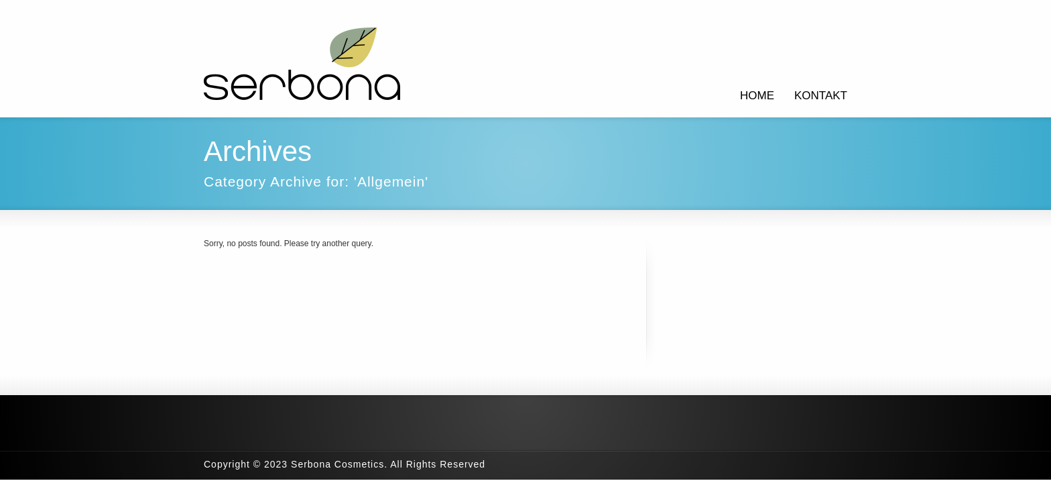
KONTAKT (820, 95)
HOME (757, 95)
